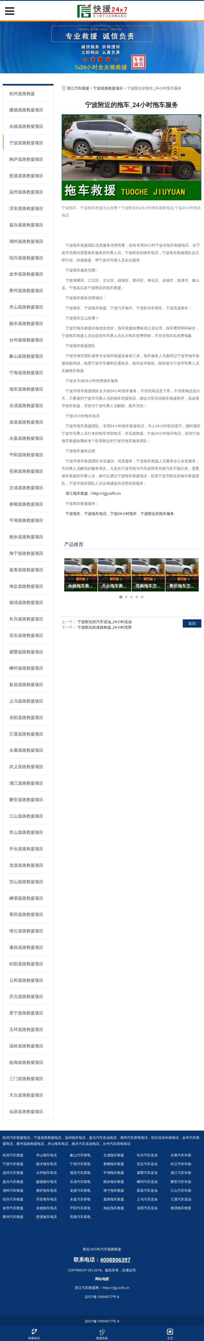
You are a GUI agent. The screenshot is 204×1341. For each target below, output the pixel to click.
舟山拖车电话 (58, 1143)
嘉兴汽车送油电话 (103, 1137)
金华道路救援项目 (26, 274)
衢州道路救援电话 (30, 1143)
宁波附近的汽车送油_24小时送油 (105, 621)
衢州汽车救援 (13, 1216)
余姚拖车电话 (46, 1207)
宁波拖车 (73, 513)
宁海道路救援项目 (26, 372)
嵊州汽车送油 (147, 1181)
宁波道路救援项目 (26, 143)
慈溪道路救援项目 (26, 176)
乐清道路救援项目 (26, 405)
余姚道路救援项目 (26, 126)
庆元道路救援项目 (26, 996)
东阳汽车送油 (147, 1207)
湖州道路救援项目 (26, 241)
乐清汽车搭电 (80, 1181)
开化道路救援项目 (26, 849)
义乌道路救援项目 (26, 701)
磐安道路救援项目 (26, 799)
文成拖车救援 (113, 1155)
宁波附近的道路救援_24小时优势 (105, 627)
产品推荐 (73, 544)
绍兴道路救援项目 (26, 258)
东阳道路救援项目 (26, 717)
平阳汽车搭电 (80, 1207)
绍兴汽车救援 (13, 1199)
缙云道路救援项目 (26, 931)
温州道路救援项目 (26, 192)
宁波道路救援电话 (47, 1137)
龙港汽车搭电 (80, 1190)
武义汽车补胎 (181, 1163)
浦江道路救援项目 (26, 783)
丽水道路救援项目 (26, 323)
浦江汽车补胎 (181, 1172)
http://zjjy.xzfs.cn (106, 493)
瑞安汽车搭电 (80, 1172)
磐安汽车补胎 (181, 1181)
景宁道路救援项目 (26, 1013)
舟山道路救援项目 (26, 307)
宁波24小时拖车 (123, 513)
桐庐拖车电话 (46, 1190)
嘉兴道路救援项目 (26, 225)
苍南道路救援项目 (26, 471)
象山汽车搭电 (80, 1155)
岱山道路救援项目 (26, 882)
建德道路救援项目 (26, 110)
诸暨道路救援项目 (26, 652)
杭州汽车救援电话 (16, 1137)
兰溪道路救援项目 (26, 734)
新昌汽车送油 (147, 1190)
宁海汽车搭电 (80, 1163)
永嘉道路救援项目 (26, 438)
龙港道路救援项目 (26, 422)
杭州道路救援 (22, 93)
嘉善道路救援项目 (26, 570)
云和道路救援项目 (26, 980)
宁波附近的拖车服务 (157, 513)
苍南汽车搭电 (80, 1216)
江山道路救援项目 (26, 816)
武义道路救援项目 (26, 766)
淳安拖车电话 (46, 1199)
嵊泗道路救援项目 (26, 898)
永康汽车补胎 (181, 1155)
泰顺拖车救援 (113, 1163)
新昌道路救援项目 (26, 684)
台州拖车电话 (46, 1172)
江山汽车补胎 (181, 1190)
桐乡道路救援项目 (26, 537)
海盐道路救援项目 (26, 586)
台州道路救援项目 (26, 340)
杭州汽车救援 (13, 1155)
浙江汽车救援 (78, 88)
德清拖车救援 (181, 1207)
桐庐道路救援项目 (26, 159)
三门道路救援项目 (26, 1078)
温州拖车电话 (75, 1137)
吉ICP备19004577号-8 (102, 1296)
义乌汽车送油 (147, 1199)
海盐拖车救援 (113, 1207)
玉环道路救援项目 (26, 1029)
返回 (192, 623)
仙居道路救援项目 (26, 1111)
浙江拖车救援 (77, 493)
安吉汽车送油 (147, 1163)
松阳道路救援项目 (26, 964)
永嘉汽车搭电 (80, 1199)
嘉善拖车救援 (113, 1199)
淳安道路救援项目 (26, 208)
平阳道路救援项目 (26, 455)
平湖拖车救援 (113, 1172)
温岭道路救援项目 (26, 1046)
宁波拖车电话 (95, 513)
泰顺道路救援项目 (26, 504)
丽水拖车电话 (46, 1163)
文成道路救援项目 (26, 487)
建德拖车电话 (46, 1181)
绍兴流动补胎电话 (165, 1137)
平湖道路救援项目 (26, 520)
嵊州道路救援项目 (26, 668)
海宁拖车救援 (113, 1190)
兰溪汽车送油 (181, 1199)
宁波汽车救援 (13, 1163)
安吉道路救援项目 (26, 635)
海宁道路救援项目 (26, 553)
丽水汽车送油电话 (85, 1143)
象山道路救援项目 (26, 356)
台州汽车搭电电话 (116, 1143)
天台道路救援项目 (26, 1095)
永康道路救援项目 (26, 750)
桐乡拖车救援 (113, 1181)
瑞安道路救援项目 (26, 389)
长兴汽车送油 (147, 1155)
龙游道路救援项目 (26, 865)
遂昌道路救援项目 (26, 947)
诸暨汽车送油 (147, 1172)
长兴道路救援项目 (26, 619)
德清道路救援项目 (26, 602)
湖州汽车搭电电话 (134, 1137)
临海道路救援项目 (26, 1062)
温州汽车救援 (13, 1172)
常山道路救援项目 (26, 832)
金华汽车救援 (13, 1207)
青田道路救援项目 (26, 914)
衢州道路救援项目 (26, 290)
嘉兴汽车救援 (13, 1181)
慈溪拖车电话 (46, 1216)
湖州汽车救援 (13, 1190)
